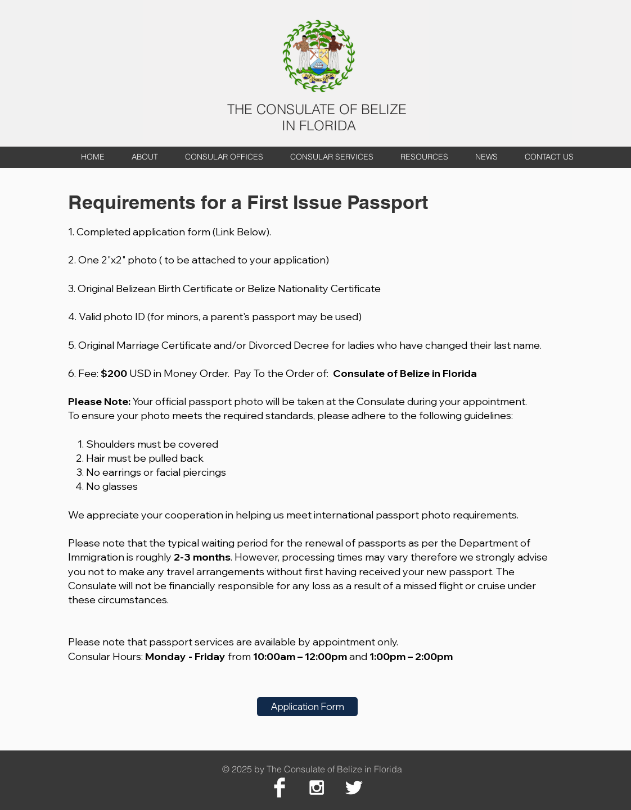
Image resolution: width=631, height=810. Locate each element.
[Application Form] (307, 706)
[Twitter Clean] (354, 787)
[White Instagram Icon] (317, 787)
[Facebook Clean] (279, 787)
